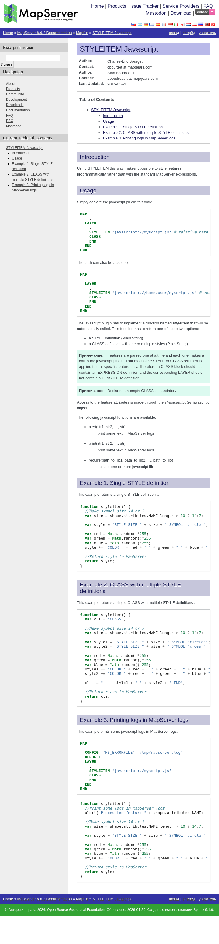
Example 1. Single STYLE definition (133, 127)
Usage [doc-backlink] (88, 190)
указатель (207, 32)
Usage (108, 121)
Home (97, 6)
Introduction (113, 115)
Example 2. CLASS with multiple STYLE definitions (146, 132)
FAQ (208, 6)
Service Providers (180, 6)
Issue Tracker (144, 6)
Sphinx (198, 910)
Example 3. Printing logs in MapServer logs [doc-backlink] (134, 720)
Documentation (18, 110)
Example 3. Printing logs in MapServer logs (139, 138)
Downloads (14, 105)
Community (15, 94)
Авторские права (22, 910)
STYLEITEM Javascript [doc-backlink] (119, 49)
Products (117, 6)
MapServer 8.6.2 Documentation (44, 32)
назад (174, 32)
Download (181, 13)
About (10, 84)
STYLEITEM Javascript (111, 32)
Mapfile (82, 32)
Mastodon (156, 13)
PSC (9, 121)
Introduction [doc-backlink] (94, 157)
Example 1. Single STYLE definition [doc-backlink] (125, 483)
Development (16, 100)
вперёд (189, 32)
